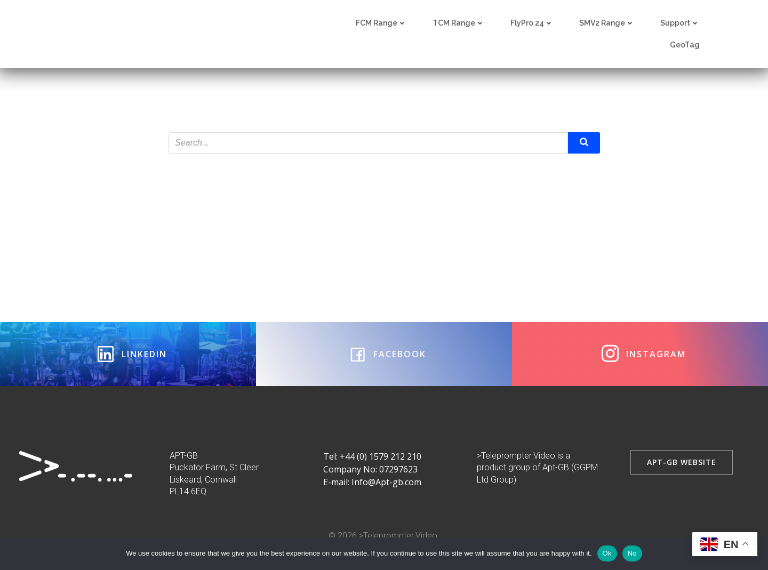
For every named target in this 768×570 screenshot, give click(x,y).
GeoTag (685, 45)
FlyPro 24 (532, 23)
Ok (607, 553)
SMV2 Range (607, 23)
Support (680, 23)
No (632, 553)
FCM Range (381, 23)
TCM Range (459, 23)
